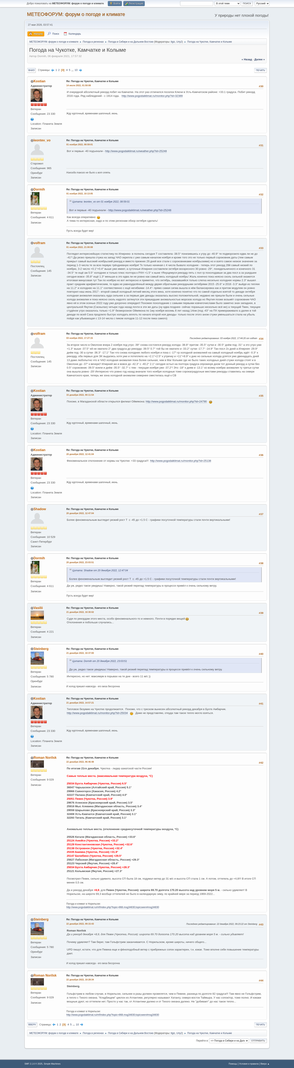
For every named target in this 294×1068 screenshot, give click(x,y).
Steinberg (41, 649)
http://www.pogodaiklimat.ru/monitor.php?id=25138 (180, 460)
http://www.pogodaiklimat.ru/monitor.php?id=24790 (176, 401)
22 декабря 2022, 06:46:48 (80, 762)
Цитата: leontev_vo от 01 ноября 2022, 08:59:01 (101, 201)
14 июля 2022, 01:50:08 (78, 85)
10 (76, 70)
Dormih (39, 189)
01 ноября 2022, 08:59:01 (79, 144)
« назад (247, 59)
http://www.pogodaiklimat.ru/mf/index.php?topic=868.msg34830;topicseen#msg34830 (112, 907)
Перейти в (202, 1040)
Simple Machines (52, 1063)
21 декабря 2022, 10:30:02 (80, 612)
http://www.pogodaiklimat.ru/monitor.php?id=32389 (152, 95)
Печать (260, 70)
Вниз (31, 70)
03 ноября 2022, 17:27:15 (79, 338)
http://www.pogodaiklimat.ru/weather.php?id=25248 (136, 151)
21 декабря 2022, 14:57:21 (80, 702)
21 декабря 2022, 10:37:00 (80, 653)
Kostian (39, 81)
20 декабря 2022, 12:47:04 (80, 513)
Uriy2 (179, 41)
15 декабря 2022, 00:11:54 (80, 395)
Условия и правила (248, 1063)
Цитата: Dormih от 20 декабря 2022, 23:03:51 (99, 661)
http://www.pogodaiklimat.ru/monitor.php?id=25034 (97, 713)
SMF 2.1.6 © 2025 (33, 1063)
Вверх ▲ (265, 1063)
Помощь (233, 1063)
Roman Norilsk (45, 757)
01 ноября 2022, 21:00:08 (79, 247)
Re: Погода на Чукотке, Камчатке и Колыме (92, 81)
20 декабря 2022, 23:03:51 (80, 562)
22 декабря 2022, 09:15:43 (80, 924)
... (72, 70)
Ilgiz (173, 41)
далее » (259, 59)
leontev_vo (42, 140)
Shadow (39, 509)
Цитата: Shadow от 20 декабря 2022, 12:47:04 (100, 570)
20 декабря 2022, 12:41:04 (80, 454)
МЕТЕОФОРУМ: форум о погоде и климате (76, 14)
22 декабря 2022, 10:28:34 (80, 979)
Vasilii (38, 608)
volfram (39, 243)
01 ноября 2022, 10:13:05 (79, 193)
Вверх (32, 1024)
